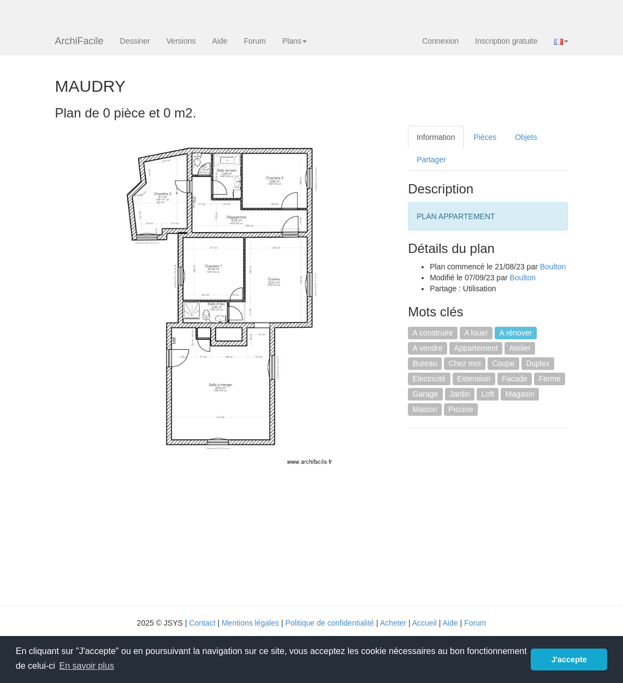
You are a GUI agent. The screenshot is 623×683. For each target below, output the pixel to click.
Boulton (553, 266)
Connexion (440, 41)
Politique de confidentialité (329, 623)
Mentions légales (250, 623)
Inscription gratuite (506, 41)
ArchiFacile (79, 41)
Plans (294, 41)
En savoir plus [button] (86, 665)
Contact (202, 623)
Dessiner (135, 41)
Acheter (393, 623)
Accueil (424, 623)
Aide (219, 41)
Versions (181, 41)
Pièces (484, 137)
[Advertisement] (499, 515)
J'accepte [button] (569, 659)
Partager (431, 159)
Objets (526, 137)
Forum (255, 41)
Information (436, 137)
